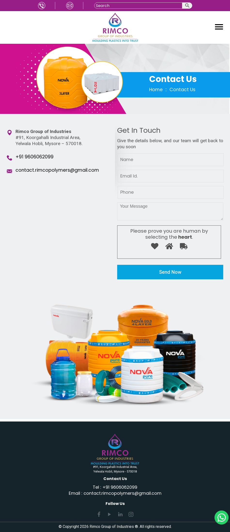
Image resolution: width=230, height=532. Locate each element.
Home (156, 89)
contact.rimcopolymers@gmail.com (57, 170)
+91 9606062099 (34, 157)
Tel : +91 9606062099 (115, 487)
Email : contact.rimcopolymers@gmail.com (115, 493)
